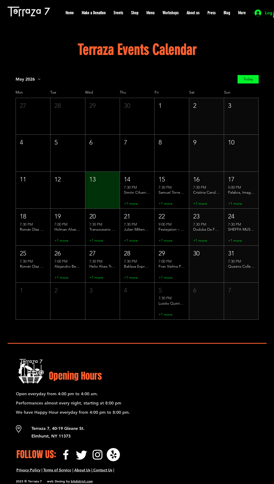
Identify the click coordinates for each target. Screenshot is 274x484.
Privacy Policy (28, 470)
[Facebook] (65, 454)
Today (248, 79)
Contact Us (102, 470)
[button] (33, 116)
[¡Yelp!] (113, 454)
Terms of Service (57, 470)
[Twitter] (81, 454)
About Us (82, 470)
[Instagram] (97, 454)
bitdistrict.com (82, 481)
